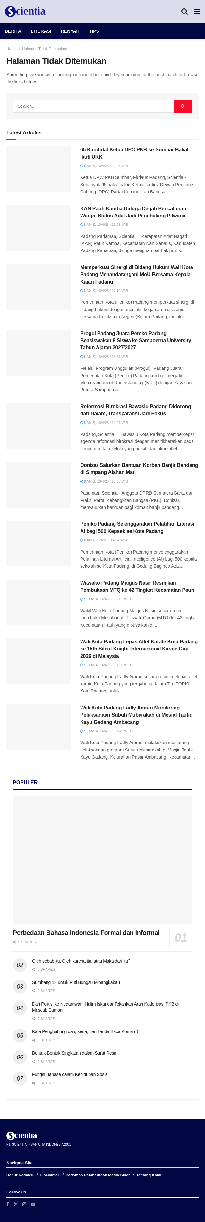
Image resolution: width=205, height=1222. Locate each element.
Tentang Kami (148, 1175)
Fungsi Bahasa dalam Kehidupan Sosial (70, 1074)
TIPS (94, 31)
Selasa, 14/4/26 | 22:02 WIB (105, 599)
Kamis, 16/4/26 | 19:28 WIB (104, 224)
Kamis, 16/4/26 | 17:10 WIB (104, 291)
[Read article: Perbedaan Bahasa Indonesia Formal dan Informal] (102, 860)
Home (11, 49)
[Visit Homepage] (25, 11)
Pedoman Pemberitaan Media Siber (98, 1175)
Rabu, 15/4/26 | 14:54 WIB (103, 540)
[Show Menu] (197, 11)
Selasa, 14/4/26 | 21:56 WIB (105, 665)
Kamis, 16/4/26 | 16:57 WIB (104, 357)
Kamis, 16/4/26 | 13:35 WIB (104, 481)
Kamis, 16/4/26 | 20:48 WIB (104, 166)
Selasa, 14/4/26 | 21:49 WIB (105, 731)
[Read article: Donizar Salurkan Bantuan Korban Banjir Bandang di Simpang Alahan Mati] (38, 485)
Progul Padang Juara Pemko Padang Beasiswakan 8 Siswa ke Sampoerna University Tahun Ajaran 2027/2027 (135, 341)
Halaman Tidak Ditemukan (44, 49)
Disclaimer (49, 1175)
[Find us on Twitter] (15, 1204)
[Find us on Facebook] (7, 1204)
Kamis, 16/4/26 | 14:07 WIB (104, 423)
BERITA (13, 31)
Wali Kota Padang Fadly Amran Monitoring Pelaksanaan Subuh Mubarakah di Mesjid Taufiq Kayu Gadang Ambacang (136, 715)
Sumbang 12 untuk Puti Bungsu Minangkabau (76, 982)
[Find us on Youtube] (33, 1204)
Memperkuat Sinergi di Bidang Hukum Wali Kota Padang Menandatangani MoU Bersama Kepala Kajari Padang (136, 274)
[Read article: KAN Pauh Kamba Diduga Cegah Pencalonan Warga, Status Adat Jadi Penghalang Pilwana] (38, 228)
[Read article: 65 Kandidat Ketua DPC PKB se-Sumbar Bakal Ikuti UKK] (38, 169)
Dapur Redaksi (19, 1175)
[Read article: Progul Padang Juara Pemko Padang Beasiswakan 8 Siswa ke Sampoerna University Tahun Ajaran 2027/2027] (38, 353)
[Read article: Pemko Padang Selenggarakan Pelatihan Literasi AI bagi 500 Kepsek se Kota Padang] (38, 543)
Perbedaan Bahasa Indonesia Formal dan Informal (86, 932)
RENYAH (70, 31)
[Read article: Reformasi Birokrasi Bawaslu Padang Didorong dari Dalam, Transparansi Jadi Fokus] (38, 426)
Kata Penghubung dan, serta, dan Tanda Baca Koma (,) (85, 1031)
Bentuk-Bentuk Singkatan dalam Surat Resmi (75, 1053)
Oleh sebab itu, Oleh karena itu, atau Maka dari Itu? (81, 960)
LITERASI (41, 31)
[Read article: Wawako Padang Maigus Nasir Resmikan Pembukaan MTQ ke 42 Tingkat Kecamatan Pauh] (38, 602)
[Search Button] (184, 11)
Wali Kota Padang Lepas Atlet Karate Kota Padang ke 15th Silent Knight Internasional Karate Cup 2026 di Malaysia (139, 649)
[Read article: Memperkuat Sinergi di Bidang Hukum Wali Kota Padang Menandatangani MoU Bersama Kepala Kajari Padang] (38, 287)
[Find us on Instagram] (24, 1204)
